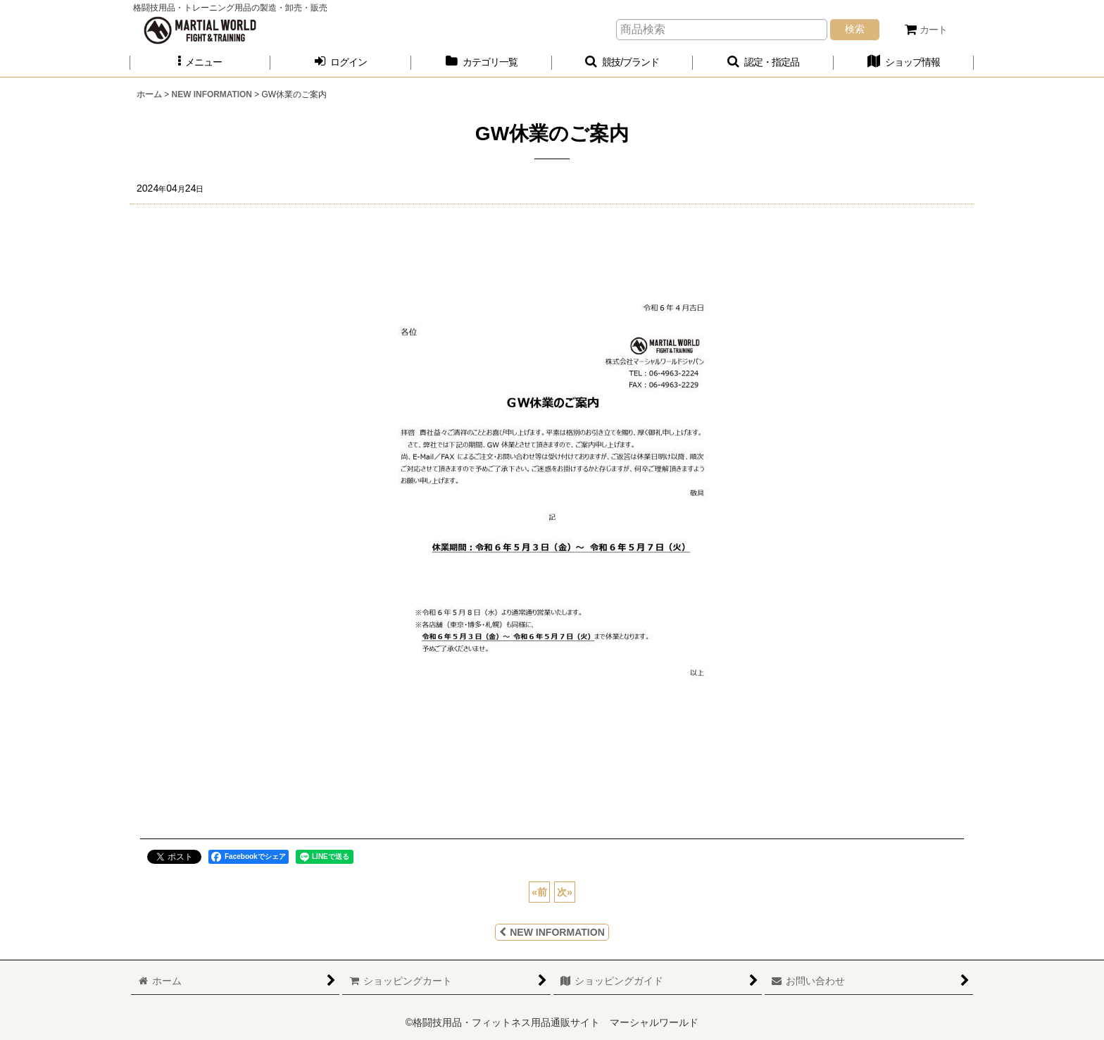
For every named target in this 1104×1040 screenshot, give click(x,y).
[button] (200, 62)
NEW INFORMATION (552, 932)
